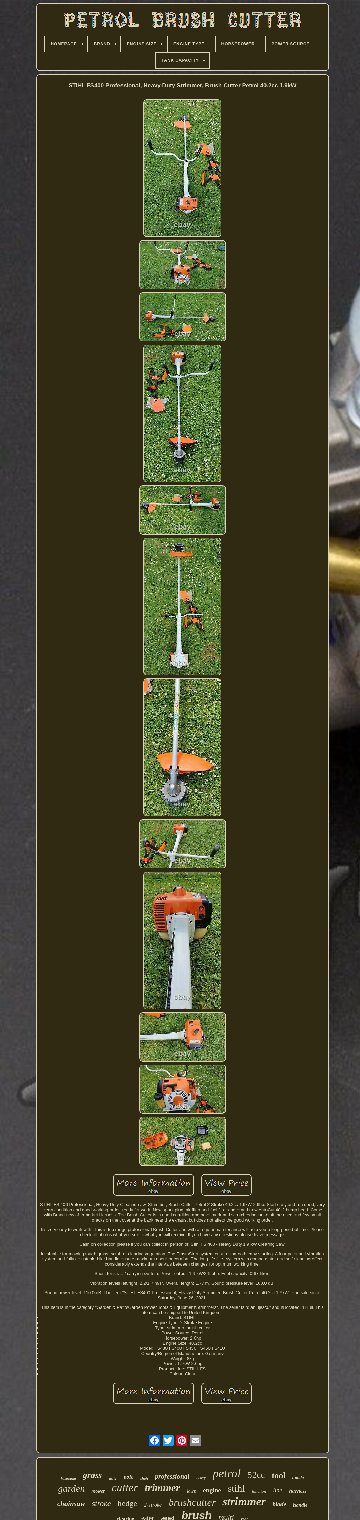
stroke (101, 1503)
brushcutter (192, 1502)
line (277, 1490)
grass (92, 1475)
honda (298, 1477)
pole (128, 1477)
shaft (144, 1478)
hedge (127, 1503)
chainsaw (71, 1504)
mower (98, 1491)
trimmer (162, 1488)
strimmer (244, 1501)
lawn (191, 1491)
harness (298, 1491)
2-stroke (153, 1505)
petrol (227, 1473)
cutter (125, 1487)
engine (212, 1490)
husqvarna (68, 1478)
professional (172, 1476)
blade (279, 1504)
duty (113, 1478)
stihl (236, 1488)
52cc (256, 1475)
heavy (201, 1477)
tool (278, 1475)
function (259, 1491)
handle (300, 1505)
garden (71, 1488)
